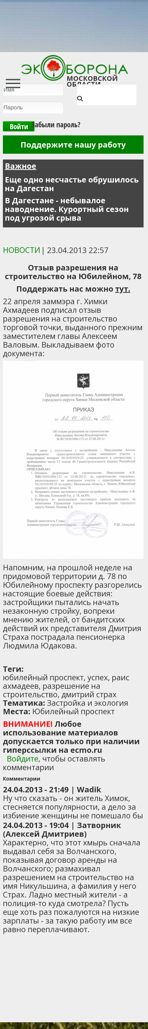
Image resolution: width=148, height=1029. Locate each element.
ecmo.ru (86, 750)
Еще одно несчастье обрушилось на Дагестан (72, 183)
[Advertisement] (51, 657)
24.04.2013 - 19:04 (36, 825)
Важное (20, 165)
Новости (21, 250)
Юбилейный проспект (73, 711)
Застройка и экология (87, 702)
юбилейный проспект (43, 677)
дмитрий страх (89, 694)
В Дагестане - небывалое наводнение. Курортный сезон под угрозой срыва (67, 209)
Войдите (22, 758)
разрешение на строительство (51, 690)
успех (97, 677)
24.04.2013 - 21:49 (36, 789)
